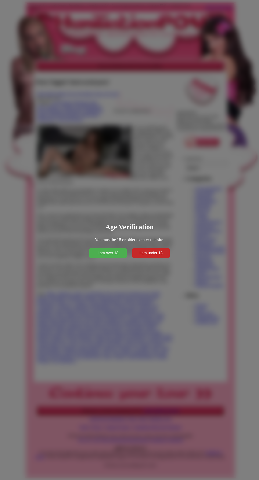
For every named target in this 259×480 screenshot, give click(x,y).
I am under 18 (151, 253)
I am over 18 (108, 253)
